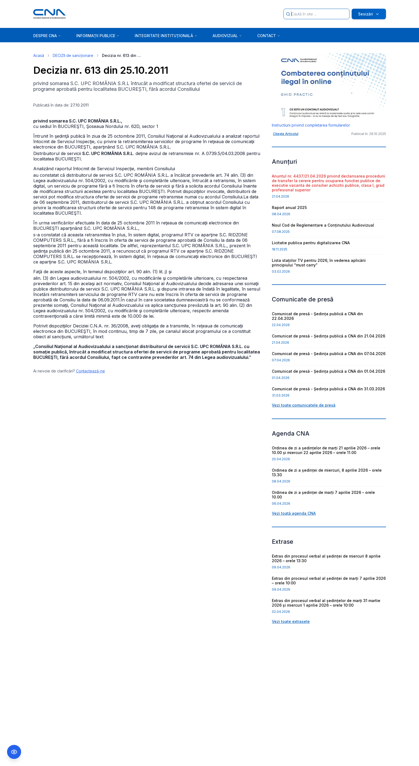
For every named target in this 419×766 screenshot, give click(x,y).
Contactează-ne (90, 371)
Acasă (38, 55)
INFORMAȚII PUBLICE (98, 35)
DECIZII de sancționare (73, 55)
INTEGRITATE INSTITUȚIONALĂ (166, 35)
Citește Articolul (285, 134)
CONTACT (268, 35)
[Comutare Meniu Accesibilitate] (14, 751)
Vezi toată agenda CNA (294, 513)
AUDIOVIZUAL (227, 35)
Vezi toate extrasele (291, 621)
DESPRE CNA (47, 35)
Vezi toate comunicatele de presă (303, 405)
